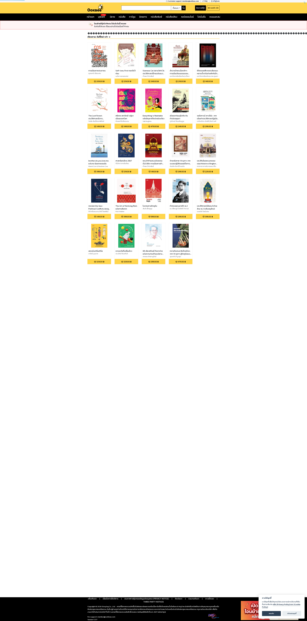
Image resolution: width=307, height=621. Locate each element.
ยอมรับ (271, 613)
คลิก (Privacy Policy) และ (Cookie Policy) (281, 605)
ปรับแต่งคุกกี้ (291, 613)
